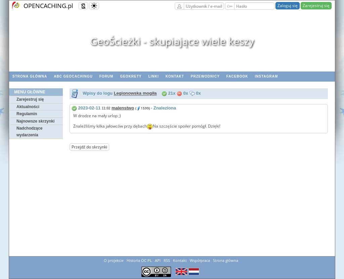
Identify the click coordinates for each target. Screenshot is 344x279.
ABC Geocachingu (73, 76)
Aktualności (27, 106)
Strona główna (29, 76)
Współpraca (200, 260)
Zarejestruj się (316, 5)
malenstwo (123, 107)
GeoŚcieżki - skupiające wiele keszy (172, 41)
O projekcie (114, 260)
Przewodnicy (205, 76)
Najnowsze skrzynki (35, 121)
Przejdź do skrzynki (89, 147)
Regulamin (26, 113)
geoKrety (130, 76)
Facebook (237, 76)
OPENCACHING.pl (48, 6)
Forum (106, 76)
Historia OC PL (139, 260)
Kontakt (175, 76)
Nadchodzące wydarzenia (29, 131)
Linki (153, 76)
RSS (167, 260)
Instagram (266, 76)
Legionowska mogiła (135, 93)
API (158, 260)
